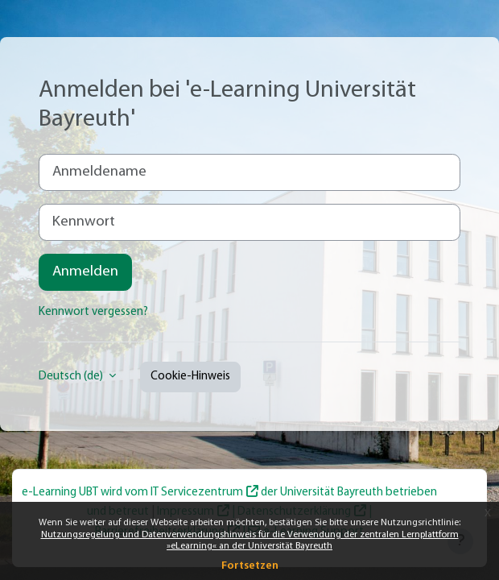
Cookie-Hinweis (190, 377)
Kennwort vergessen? (93, 312)
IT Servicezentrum (197, 493)
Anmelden (85, 272)
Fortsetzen (249, 566)
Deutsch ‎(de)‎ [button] (72, 377)
